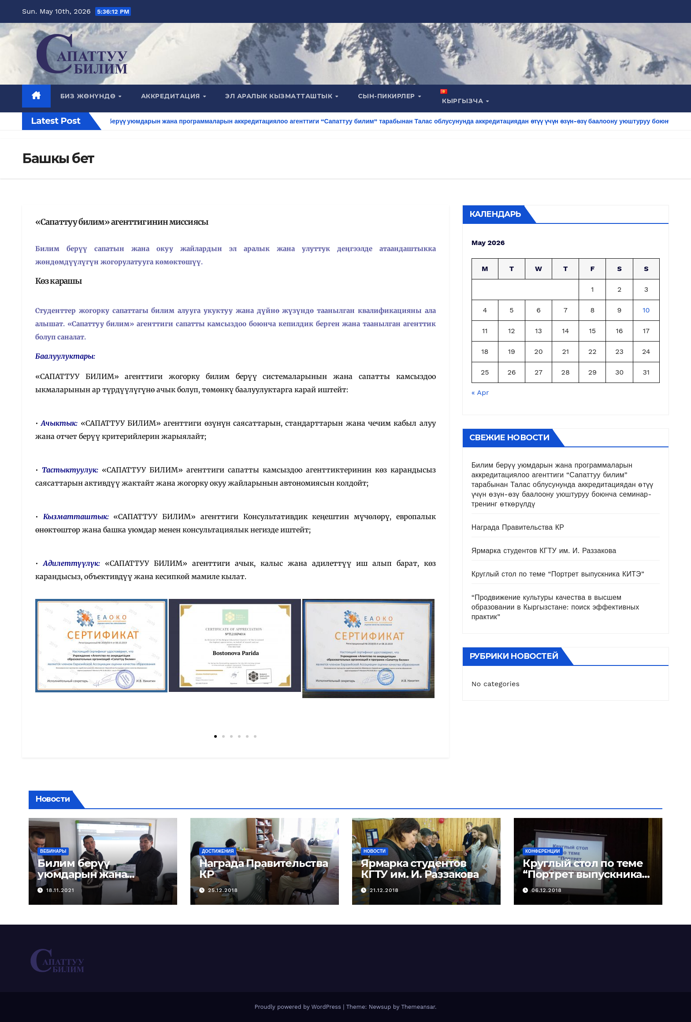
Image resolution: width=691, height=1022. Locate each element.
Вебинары (53, 851)
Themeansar (418, 1006)
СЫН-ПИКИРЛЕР (387, 96)
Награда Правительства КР (518, 527)
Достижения (218, 851)
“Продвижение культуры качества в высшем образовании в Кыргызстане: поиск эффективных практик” (555, 607)
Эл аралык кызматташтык (279, 96)
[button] (215, 736)
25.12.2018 (223, 890)
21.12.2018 (384, 890)
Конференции (542, 851)
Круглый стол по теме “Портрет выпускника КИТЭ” (558, 574)
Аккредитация (171, 96)
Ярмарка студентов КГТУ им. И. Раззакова (544, 550)
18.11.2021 (60, 890)
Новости (375, 851)
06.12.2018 (546, 890)
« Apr (480, 392)
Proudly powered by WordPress (298, 1006)
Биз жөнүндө (89, 96)
